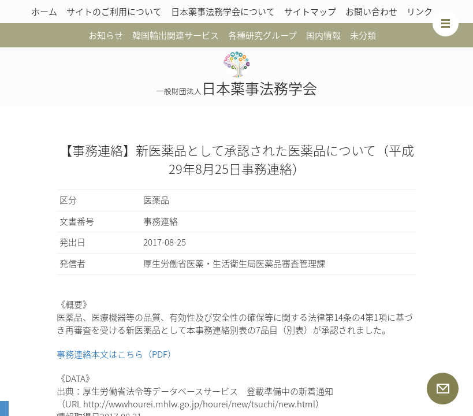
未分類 (363, 35)
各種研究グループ (262, 35)
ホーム (44, 11)
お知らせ (105, 35)
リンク (420, 11)
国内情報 (323, 35)
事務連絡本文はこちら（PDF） (116, 354)
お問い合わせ (371, 11)
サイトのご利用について (114, 11)
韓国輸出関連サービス (175, 35)
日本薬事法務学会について (223, 11)
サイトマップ (310, 11)
